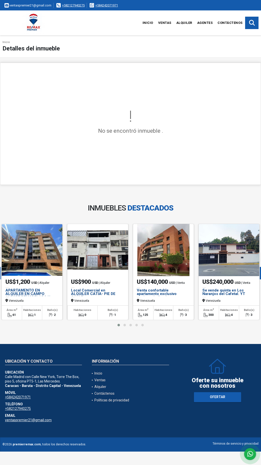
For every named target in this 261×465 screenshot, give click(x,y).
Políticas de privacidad (111, 400)
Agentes (205, 23)
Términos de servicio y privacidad (236, 443)
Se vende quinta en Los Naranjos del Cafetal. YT (223, 292)
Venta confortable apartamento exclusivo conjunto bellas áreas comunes (157, 295)
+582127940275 (73, 5)
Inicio (148, 23)
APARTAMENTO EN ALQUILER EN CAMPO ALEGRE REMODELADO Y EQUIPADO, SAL (27, 295)
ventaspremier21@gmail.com (28, 420)
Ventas (164, 23)
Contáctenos (230, 23)
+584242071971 (106, 5)
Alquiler (184, 23)
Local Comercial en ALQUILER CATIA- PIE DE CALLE (93, 293)
